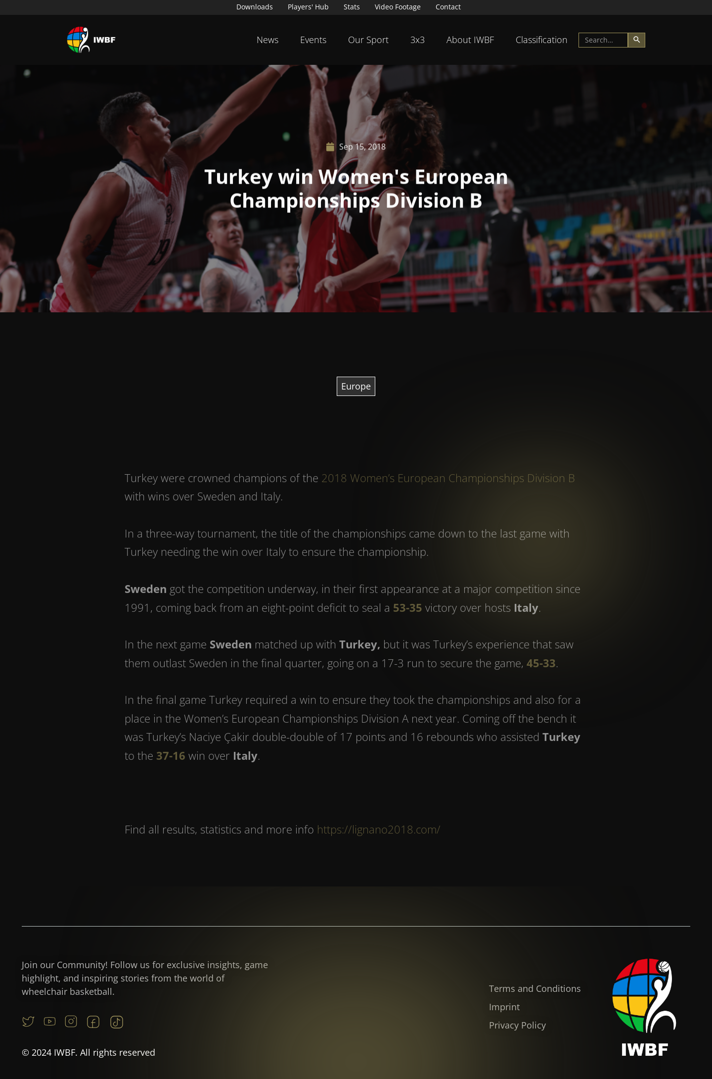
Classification (542, 40)
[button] (267, 39)
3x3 (417, 40)
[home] (91, 40)
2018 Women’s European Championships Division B (448, 493)
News (267, 40)
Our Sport (368, 40)
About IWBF (470, 40)
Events (313, 40)
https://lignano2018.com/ (379, 844)
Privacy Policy (517, 1025)
